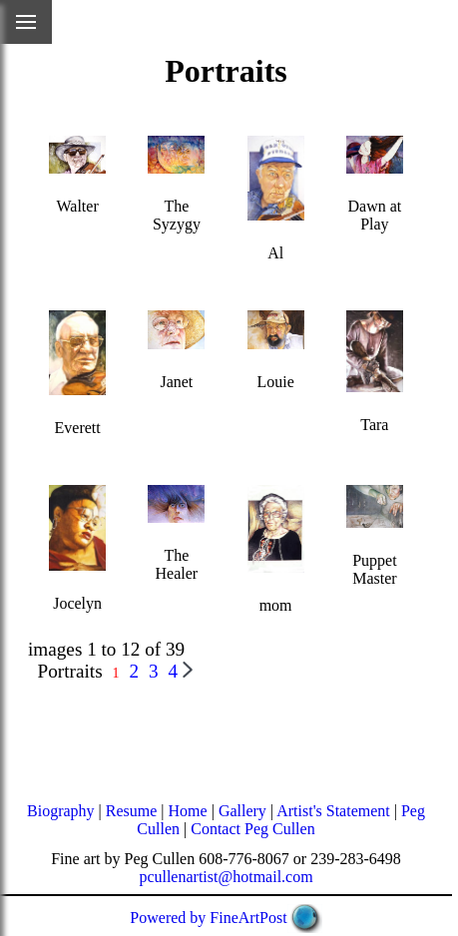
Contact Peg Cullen (252, 828)
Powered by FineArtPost (208, 917)
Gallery (242, 810)
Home (188, 810)
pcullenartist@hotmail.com (225, 876)
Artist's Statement (333, 810)
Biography (61, 810)
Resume (132, 810)
